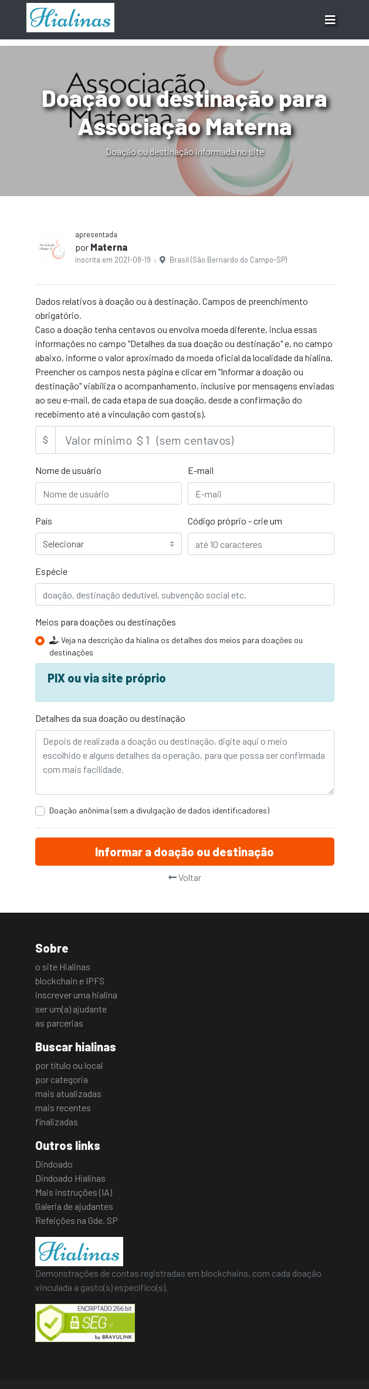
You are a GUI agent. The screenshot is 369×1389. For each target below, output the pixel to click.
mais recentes (63, 1107)
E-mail (201, 470)
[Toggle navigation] (330, 20)
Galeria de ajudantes (74, 1206)
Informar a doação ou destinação (184, 852)
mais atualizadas (68, 1093)
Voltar (184, 877)
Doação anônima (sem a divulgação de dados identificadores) (159, 810)
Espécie (51, 571)
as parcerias (59, 1022)
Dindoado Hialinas (70, 1177)
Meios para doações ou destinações (105, 621)
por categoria (61, 1079)
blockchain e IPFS (69, 980)
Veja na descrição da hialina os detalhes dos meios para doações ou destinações (176, 646)
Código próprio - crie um (235, 520)
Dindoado (54, 1163)
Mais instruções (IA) (73, 1192)
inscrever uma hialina (76, 994)
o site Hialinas (62, 966)
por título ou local (69, 1065)
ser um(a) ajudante (71, 1008)
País (43, 520)
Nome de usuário (68, 470)
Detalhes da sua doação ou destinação (110, 718)
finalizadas (56, 1121)
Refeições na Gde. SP (76, 1220)
